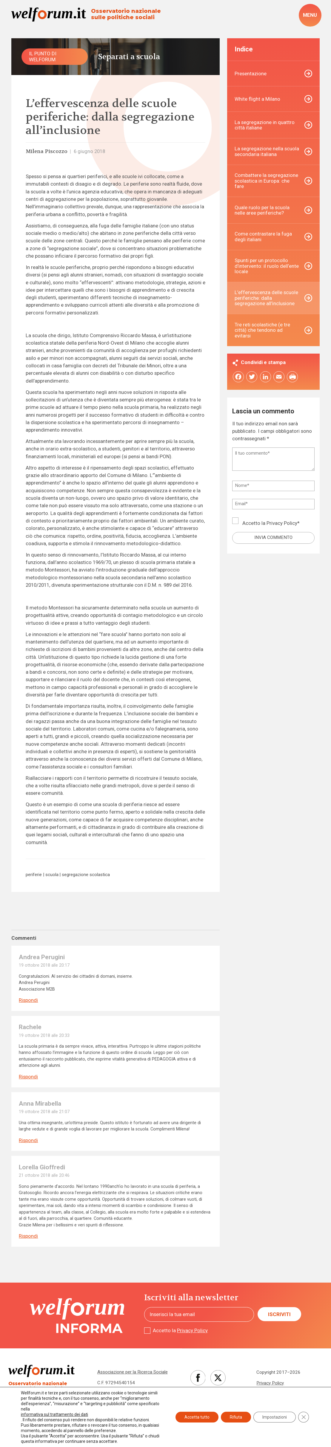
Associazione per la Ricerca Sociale (132, 1372)
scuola (51, 875)
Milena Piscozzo (46, 151)
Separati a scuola (129, 57)
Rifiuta (236, 1417)
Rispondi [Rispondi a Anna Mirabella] (28, 1140)
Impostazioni (274, 1417)
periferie (34, 875)
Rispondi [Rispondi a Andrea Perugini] (28, 1000)
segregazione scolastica (86, 875)
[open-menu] (310, 15)
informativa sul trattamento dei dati (54, 1414)
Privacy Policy (282, 523)
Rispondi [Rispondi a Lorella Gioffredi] (28, 1236)
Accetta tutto (197, 1417)
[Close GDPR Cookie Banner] (303, 1417)
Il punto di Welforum (42, 56)
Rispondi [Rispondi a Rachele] (28, 1077)
